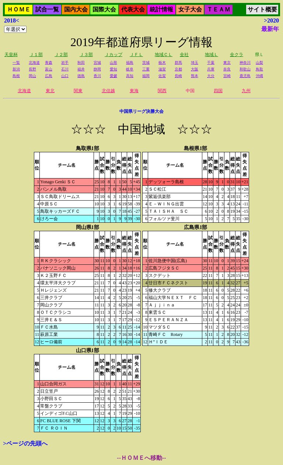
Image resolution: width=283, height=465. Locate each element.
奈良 (227, 69)
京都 (178, 69)
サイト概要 (262, 9)
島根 (16, 76)
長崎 (178, 76)
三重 (146, 69)
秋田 (81, 62)
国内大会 (76, 9)
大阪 (194, 69)
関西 (162, 90)
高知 (129, 76)
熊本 (194, 76)
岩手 (65, 62)
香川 (97, 76)
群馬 (178, 62)
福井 (81, 69)
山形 (113, 62)
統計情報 (161, 9)
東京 (227, 62)
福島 (129, 62)
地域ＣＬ (163, 54)
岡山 (32, 76)
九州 (246, 90)
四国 (218, 90)
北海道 (34, 62)
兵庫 (210, 69)
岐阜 (129, 69)
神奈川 (245, 62)
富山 (48, 69)
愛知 (113, 69)
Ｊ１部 (36, 54)
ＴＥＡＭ (218, 9)
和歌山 (245, 69)
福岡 (146, 76)
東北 (50, 90)
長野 (32, 69)
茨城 (146, 62)
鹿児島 (245, 76)
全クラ (236, 54)
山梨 (259, 62)
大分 (210, 76)
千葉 (210, 62)
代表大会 (133, 9)
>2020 (271, 20)
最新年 (270, 29)
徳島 (81, 76)
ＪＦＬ (136, 54)
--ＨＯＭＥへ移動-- (141, 458)
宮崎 (227, 76)
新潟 (16, 69)
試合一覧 (47, 9)
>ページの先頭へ (25, 443)
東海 (134, 90)
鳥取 (259, 69)
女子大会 (190, 9)
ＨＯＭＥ (19, 9)
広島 (48, 76)
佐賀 (162, 76)
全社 (184, 54)
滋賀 (162, 69)
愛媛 (113, 76)
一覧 (16, 62)
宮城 (97, 62)
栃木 (162, 62)
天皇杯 (11, 54)
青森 (48, 62)
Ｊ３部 (86, 54)
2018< (11, 20)
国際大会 (104, 9)
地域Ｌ (211, 54)
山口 (65, 76)
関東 (78, 90)
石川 (65, 69)
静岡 (97, 69)
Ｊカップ (113, 54)
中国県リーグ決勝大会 (141, 111)
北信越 (108, 90)
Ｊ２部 (61, 54)
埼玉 (194, 62)
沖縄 (259, 76)
